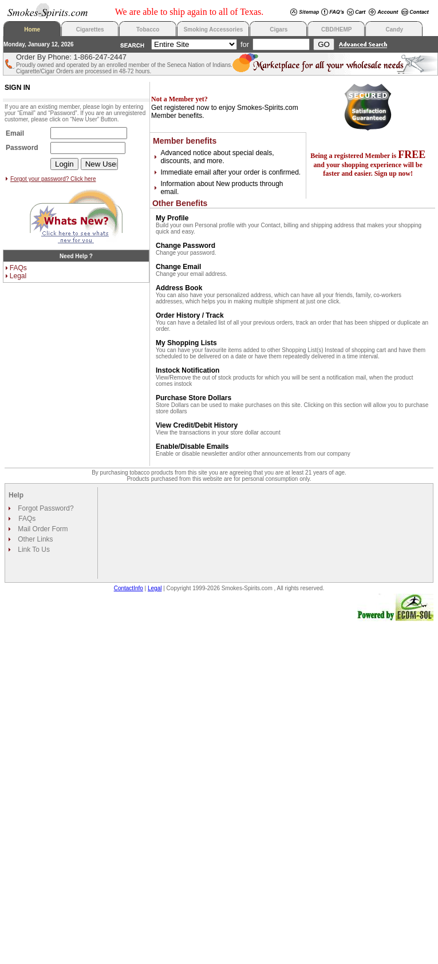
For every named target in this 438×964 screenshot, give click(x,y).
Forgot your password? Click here (53, 179)
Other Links (34, 539)
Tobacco (147, 29)
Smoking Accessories (213, 29)
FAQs (18, 268)
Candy (395, 29)
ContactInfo (128, 588)
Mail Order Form (42, 529)
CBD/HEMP (336, 29)
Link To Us (33, 550)
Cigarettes (90, 29)
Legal (18, 276)
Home (32, 29)
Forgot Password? (45, 508)
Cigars (278, 29)
